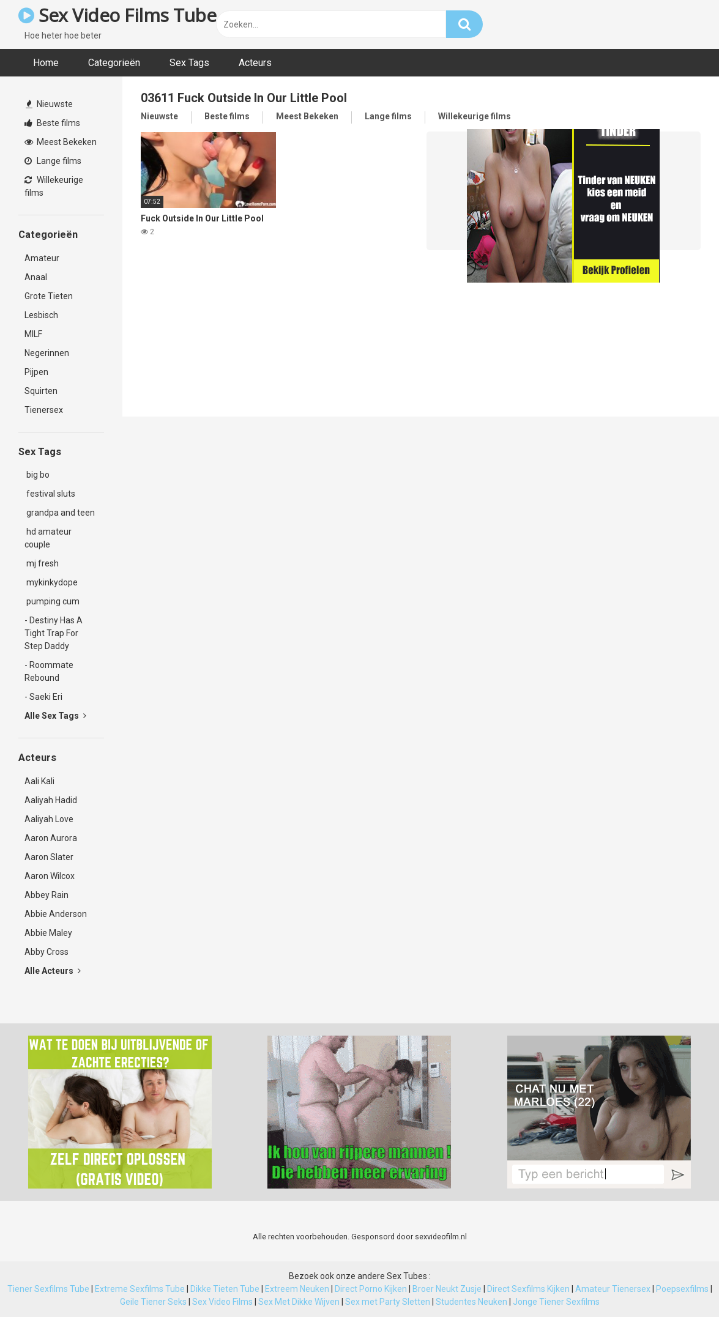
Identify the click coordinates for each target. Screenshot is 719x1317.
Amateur (41, 258)
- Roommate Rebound (48, 671)
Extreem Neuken (297, 1289)
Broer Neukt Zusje (447, 1289)
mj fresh (41, 563)
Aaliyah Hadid (50, 800)
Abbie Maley (48, 933)
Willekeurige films (53, 186)
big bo (37, 475)
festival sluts (49, 494)
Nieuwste (49, 104)
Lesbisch (41, 315)
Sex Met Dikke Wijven (299, 1302)
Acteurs (255, 63)
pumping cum (52, 601)
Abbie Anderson (55, 914)
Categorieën (114, 63)
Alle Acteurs (52, 971)
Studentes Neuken (471, 1302)
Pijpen (36, 372)
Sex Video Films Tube (117, 15)
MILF (33, 334)
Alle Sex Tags (55, 716)
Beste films (52, 123)
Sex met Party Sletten (387, 1302)
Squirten (41, 391)
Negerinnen (46, 353)
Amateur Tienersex (612, 1289)
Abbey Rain (46, 895)
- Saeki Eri (43, 697)
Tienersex (43, 410)
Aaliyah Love (48, 819)
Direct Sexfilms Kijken (528, 1289)
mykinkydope (51, 582)
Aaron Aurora (50, 838)
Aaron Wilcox (49, 876)
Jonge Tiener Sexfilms (556, 1302)
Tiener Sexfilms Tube (48, 1289)
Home (46, 63)
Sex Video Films (222, 1302)
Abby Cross (46, 952)
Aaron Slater (48, 857)
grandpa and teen (59, 513)
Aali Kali (39, 781)
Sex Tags (189, 63)
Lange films (52, 161)
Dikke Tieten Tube (224, 1289)
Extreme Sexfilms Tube (140, 1289)
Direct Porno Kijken (371, 1289)
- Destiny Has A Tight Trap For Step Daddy (53, 633)
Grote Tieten (48, 296)
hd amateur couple (48, 538)
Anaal (35, 277)
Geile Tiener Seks (153, 1302)
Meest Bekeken (60, 142)
